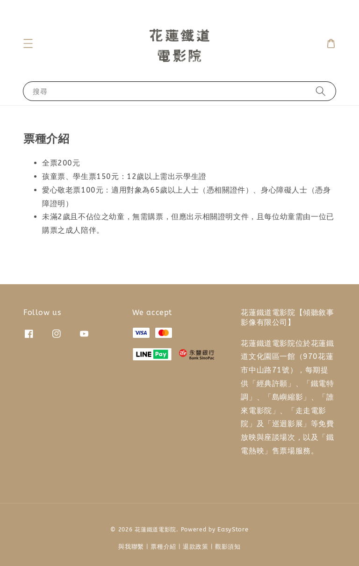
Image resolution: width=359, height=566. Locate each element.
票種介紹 (163, 546)
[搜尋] (321, 91)
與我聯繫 (131, 546)
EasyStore (232, 529)
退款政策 (195, 546)
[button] (28, 43)
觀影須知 (228, 546)
